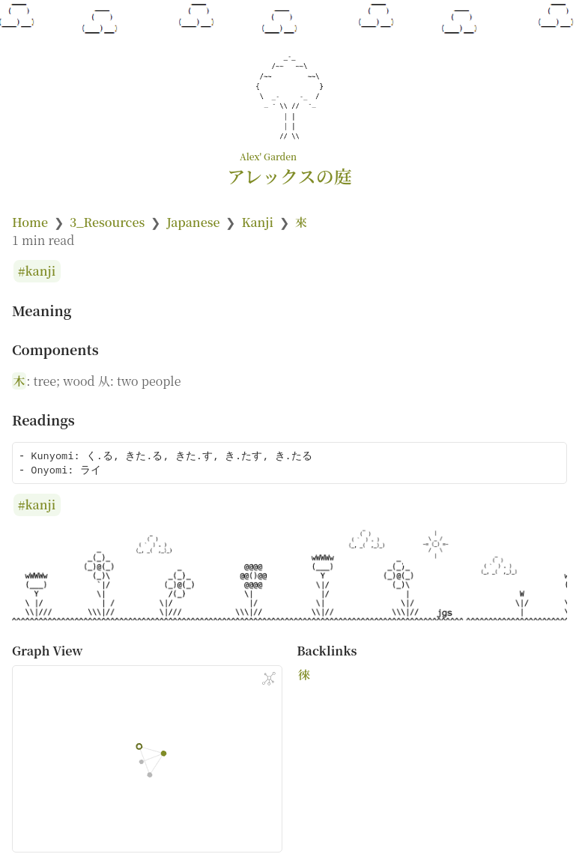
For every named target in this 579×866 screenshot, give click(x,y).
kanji (40, 271)
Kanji (257, 222)
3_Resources (107, 222)
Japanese (192, 222)
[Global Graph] (269, 679)
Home (30, 222)
